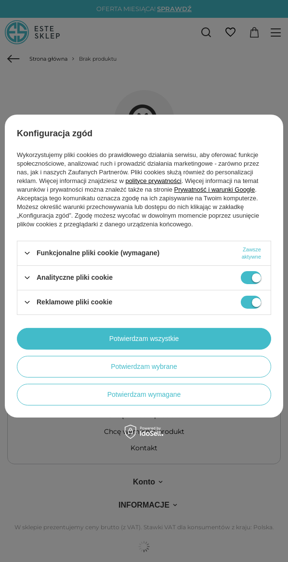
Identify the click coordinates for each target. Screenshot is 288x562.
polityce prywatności (153, 180)
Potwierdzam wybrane (144, 366)
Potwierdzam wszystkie (144, 338)
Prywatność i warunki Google (214, 189)
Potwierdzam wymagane (144, 394)
